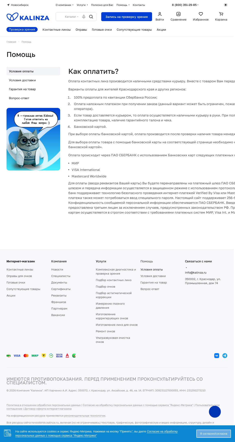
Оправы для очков (19, 276)
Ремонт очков (105, 331)
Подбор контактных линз (113, 280)
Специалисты (60, 276)
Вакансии (58, 315)
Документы (59, 282)
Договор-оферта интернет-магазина (48, 408)
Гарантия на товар (22, 89)
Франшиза (58, 302)
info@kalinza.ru (195, 272)
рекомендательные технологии (84, 415)
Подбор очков (105, 286)
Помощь (146, 261)
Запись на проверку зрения (127, 16)
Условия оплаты (21, 71)
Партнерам (59, 308)
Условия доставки (22, 80)
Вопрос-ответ (19, 98)
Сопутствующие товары (23, 289)
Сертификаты (61, 289)
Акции (11, 295)
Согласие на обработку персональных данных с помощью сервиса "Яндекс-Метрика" (138, 405)
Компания (59, 261)
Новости (57, 269)
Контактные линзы (20, 269)
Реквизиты (58, 295)
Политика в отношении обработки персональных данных (44, 405)
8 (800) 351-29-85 (184, 5)
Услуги (101, 261)
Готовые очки (16, 282)
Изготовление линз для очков (117, 324)
